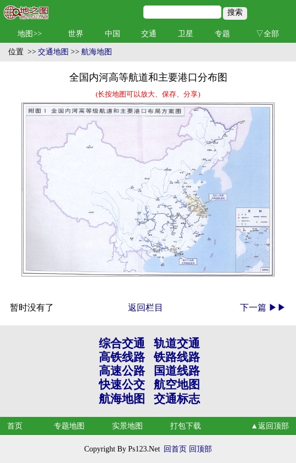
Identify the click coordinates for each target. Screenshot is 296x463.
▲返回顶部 (269, 426)
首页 (15, 426)
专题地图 (69, 426)
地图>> (30, 34)
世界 (75, 34)
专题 (222, 34)
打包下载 (185, 426)
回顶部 (200, 449)
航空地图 (177, 384)
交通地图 (53, 52)
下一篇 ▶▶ (263, 307)
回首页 (175, 449)
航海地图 (96, 52)
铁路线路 (177, 357)
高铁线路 (122, 357)
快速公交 (122, 384)
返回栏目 (145, 307)
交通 (149, 34)
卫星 (185, 34)
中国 (112, 34)
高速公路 (122, 370)
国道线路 (177, 370)
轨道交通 (177, 343)
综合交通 (122, 343)
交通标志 (177, 398)
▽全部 (267, 34)
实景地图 (127, 426)
